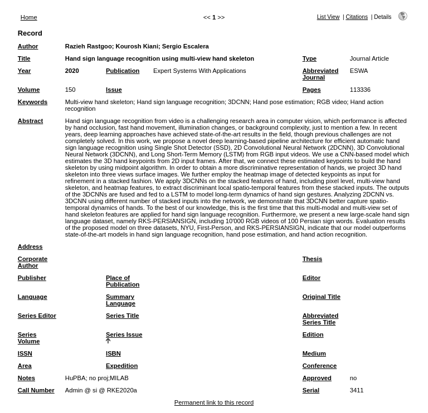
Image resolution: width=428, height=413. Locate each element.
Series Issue (124, 334)
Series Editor (37, 315)
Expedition (122, 365)
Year (24, 70)
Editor (311, 277)
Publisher (32, 277)
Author (28, 46)
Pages (312, 89)
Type (310, 58)
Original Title (322, 296)
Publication (122, 70)
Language (32, 296)
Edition (313, 334)
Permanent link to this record (214, 402)
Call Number (36, 390)
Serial (311, 390)
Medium (314, 353)
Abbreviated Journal (321, 74)
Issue (114, 89)
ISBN (113, 353)
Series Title (122, 315)
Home (29, 17)
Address (30, 246)
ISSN (25, 353)
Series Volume (29, 338)
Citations (357, 17)
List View (328, 17)
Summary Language (120, 300)
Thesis (312, 258)
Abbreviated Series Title (321, 319)
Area (25, 365)
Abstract (30, 120)
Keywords (32, 102)
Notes (26, 378)
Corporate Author (32, 262)
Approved (317, 378)
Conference (320, 365)
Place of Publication (122, 281)
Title (24, 58)
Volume (29, 89)
